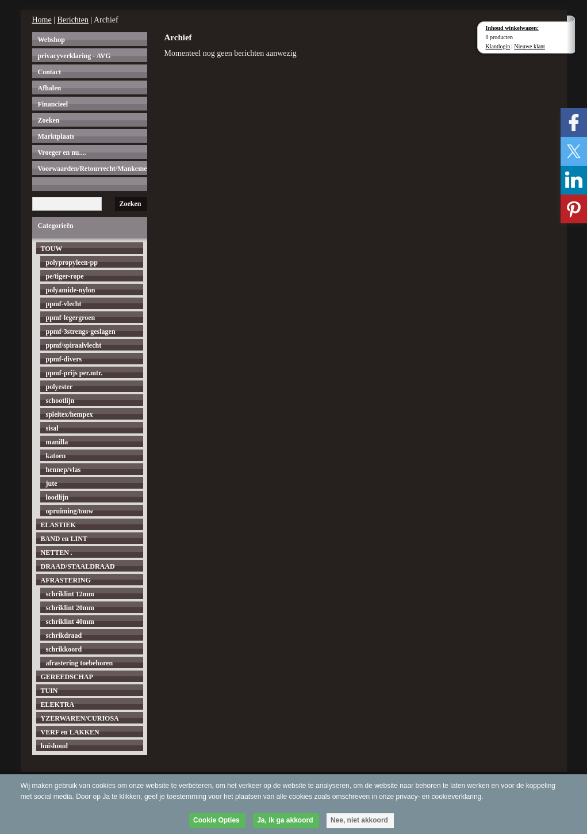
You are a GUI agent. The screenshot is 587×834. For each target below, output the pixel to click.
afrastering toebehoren (79, 663)
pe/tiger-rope (65, 276)
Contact (50, 72)
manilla (57, 442)
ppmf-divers (64, 359)
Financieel (53, 104)
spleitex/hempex (69, 414)
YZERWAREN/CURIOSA (80, 718)
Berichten (73, 20)
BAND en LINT (64, 539)
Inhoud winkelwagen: (512, 28)
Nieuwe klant (529, 46)
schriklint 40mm (70, 622)
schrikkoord (64, 649)
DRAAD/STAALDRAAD (78, 566)
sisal (52, 428)
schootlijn (60, 401)
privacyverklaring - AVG (74, 56)
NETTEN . (56, 553)
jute (51, 483)
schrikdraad (64, 635)
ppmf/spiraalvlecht (74, 345)
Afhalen (50, 88)
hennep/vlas (63, 470)
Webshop (51, 40)
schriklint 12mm (70, 594)
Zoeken (49, 120)
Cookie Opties (216, 820)
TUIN (49, 691)
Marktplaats (56, 136)
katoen (56, 456)
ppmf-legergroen (70, 318)
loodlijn (57, 497)
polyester (59, 387)
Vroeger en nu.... (62, 152)
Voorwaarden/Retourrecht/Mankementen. (92, 169)
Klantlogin (498, 46)
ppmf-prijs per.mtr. (74, 373)
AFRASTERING (66, 580)
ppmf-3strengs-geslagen (81, 331)
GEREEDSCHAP (67, 677)
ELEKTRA (58, 704)
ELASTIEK (58, 525)
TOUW (52, 249)
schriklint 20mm (70, 608)
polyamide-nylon (70, 290)
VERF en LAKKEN (70, 732)
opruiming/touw (70, 511)
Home (42, 20)
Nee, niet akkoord (359, 820)
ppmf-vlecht (64, 304)
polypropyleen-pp (72, 262)
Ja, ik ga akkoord (285, 820)
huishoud (54, 746)
